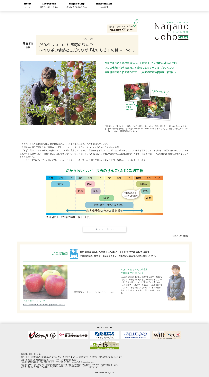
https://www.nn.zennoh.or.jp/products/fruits (44, 309)
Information (104, 5)
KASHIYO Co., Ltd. (105, 372)
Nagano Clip (76, 5)
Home (27, 5)
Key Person (49, 5)
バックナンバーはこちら (104, 232)
